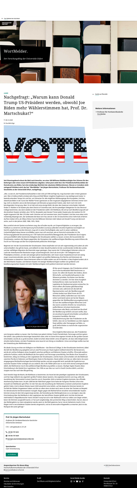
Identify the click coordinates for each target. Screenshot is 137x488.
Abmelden (129, 484)
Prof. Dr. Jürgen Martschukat (18, 392)
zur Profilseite (12, 429)
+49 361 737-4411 (13, 407)
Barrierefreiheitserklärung (93, 484)
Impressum (121, 484)
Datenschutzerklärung (110, 484)
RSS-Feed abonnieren (113, 440)
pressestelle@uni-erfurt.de (15, 445)
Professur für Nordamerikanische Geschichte (110, 113)
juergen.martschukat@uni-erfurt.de (21, 414)
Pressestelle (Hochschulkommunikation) (36, 481)
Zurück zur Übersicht (101, 94)
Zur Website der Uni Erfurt (12, 19)
